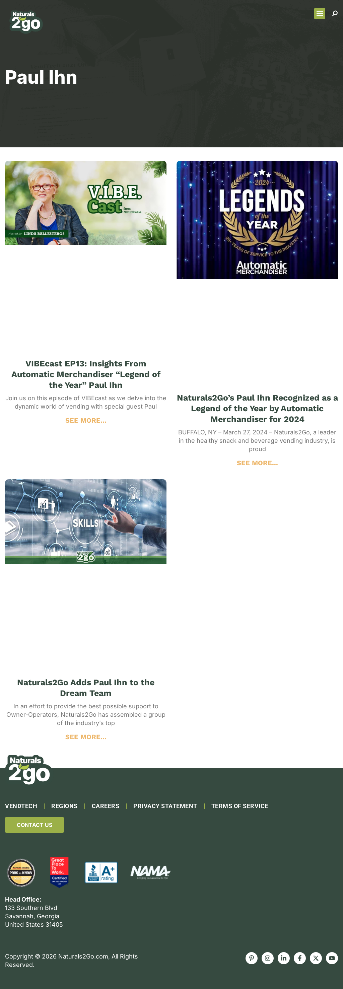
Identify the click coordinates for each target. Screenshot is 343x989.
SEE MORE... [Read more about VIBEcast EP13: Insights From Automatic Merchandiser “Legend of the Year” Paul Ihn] (86, 420)
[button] (319, 13)
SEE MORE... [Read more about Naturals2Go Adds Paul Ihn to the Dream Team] (86, 737)
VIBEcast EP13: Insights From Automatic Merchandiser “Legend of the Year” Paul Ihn (85, 374)
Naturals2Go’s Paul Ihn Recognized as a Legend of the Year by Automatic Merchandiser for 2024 (257, 408)
